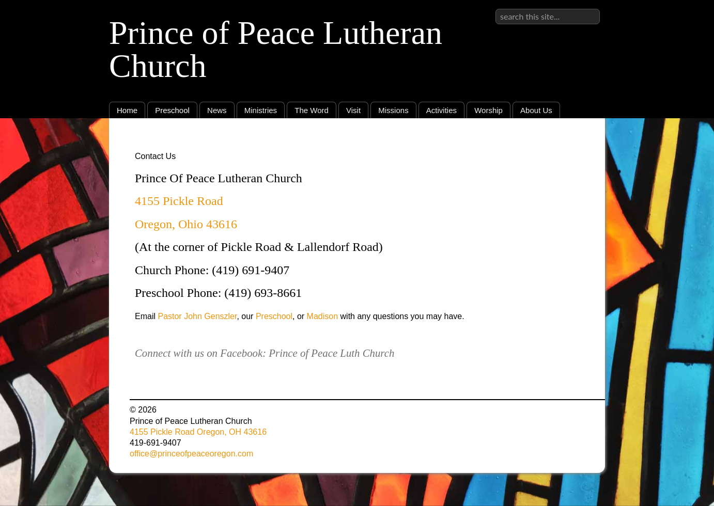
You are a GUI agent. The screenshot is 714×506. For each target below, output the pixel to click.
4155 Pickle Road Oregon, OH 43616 (198, 432)
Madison (322, 316)
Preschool (172, 110)
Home (127, 110)
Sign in (587, 8)
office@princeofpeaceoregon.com (191, 453)
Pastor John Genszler (197, 316)
